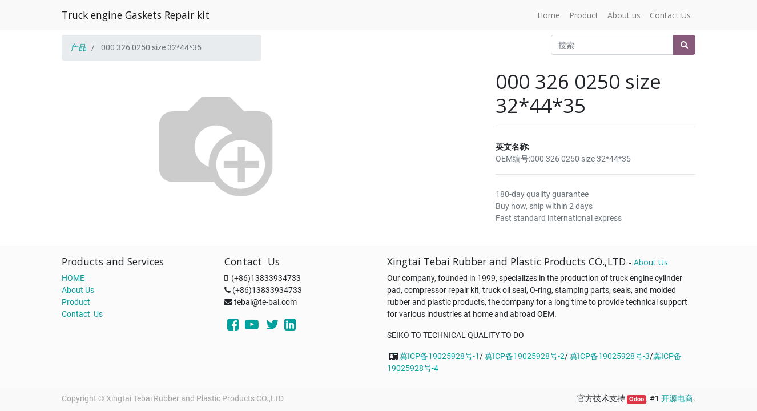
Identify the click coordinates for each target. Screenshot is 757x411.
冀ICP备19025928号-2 (525, 356)
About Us (78, 290)
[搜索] (684, 45)
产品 (79, 47)
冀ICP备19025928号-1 (440, 356)
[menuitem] (549, 15)
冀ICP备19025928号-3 (610, 356)
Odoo (636, 399)
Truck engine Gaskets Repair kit (136, 15)
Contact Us (82, 314)
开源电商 (677, 398)
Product (76, 302)
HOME (73, 278)
